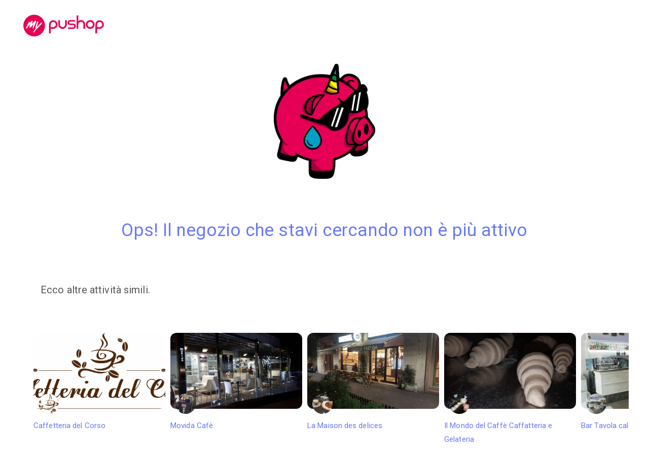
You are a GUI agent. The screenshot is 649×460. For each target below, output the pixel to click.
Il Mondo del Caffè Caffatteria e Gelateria (510, 388)
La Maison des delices (373, 381)
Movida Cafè (236, 381)
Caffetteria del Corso (99, 381)
